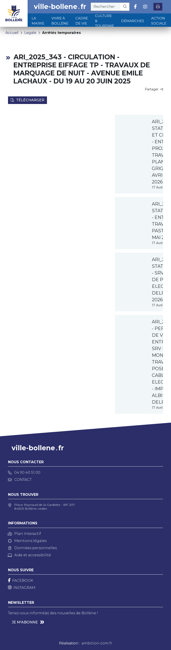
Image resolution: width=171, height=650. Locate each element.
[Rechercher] (125, 6)
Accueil (11, 33)
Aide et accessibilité (29, 555)
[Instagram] (21, 588)
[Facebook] (20, 580)
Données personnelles (32, 548)
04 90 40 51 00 (24, 472)
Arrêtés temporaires (61, 33)
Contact (20, 480)
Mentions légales (27, 541)
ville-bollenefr (60, 7)
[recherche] (106, 6)
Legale (30, 33)
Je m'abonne (25, 622)
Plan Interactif (24, 534)
